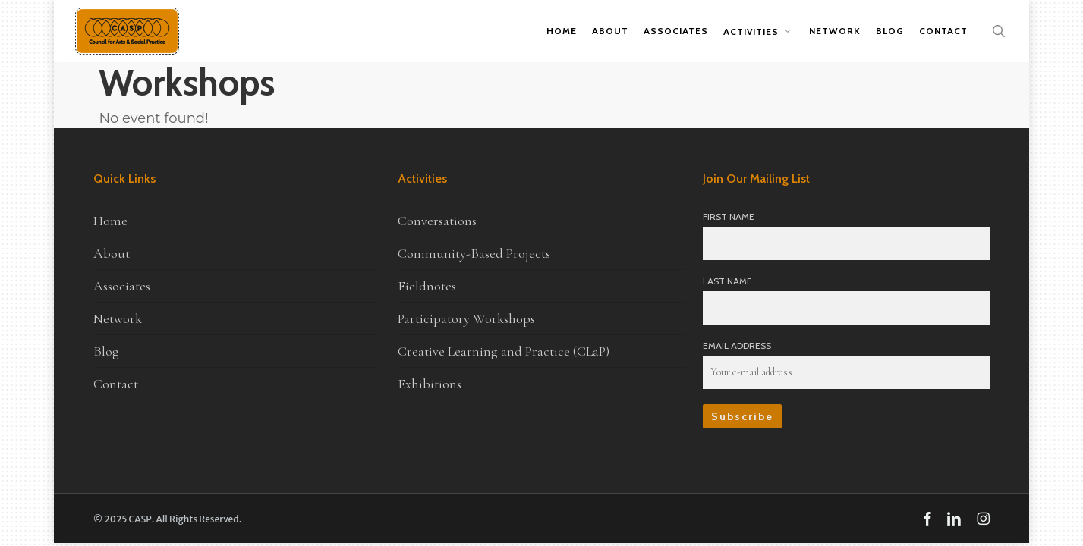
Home (110, 220)
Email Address (737, 345)
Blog (106, 351)
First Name (728, 216)
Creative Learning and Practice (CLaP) (503, 351)
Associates (121, 286)
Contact (115, 383)
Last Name (727, 281)
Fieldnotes (427, 286)
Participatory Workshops (466, 318)
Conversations (437, 220)
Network (117, 318)
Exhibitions (429, 383)
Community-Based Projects (474, 253)
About (111, 253)
